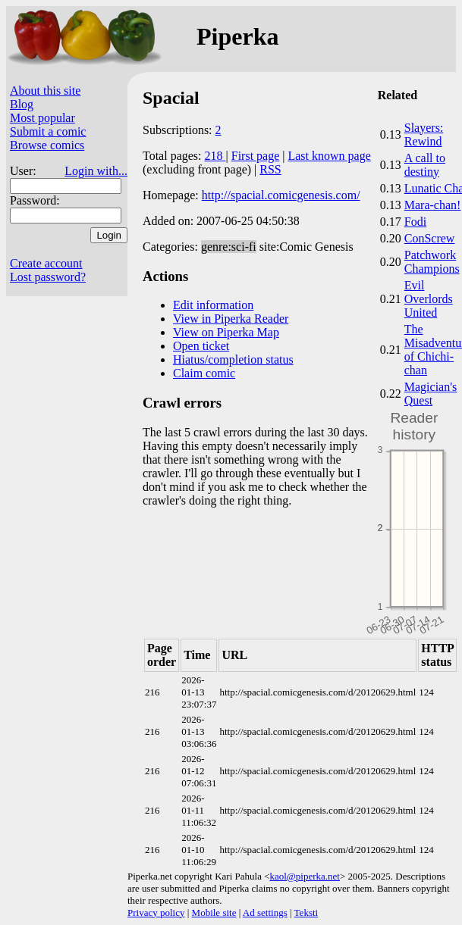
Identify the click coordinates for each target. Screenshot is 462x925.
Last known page (329, 155)
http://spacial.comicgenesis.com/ (281, 195)
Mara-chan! (432, 204)
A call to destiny (424, 165)
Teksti (306, 912)
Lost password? (48, 276)
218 (215, 155)
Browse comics (47, 145)
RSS (270, 169)
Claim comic (204, 373)
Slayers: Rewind (424, 134)
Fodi (415, 221)
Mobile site (214, 912)
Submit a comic (48, 131)
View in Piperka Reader (230, 318)
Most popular (42, 117)
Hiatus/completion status (233, 359)
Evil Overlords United (428, 299)
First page (255, 155)
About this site (45, 90)
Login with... (95, 170)
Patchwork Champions (432, 261)
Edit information (213, 304)
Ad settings (265, 912)
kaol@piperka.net (304, 876)
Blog (21, 104)
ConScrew (429, 238)
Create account (46, 263)
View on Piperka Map (226, 332)
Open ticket (201, 345)
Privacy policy (155, 912)
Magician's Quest (430, 393)
